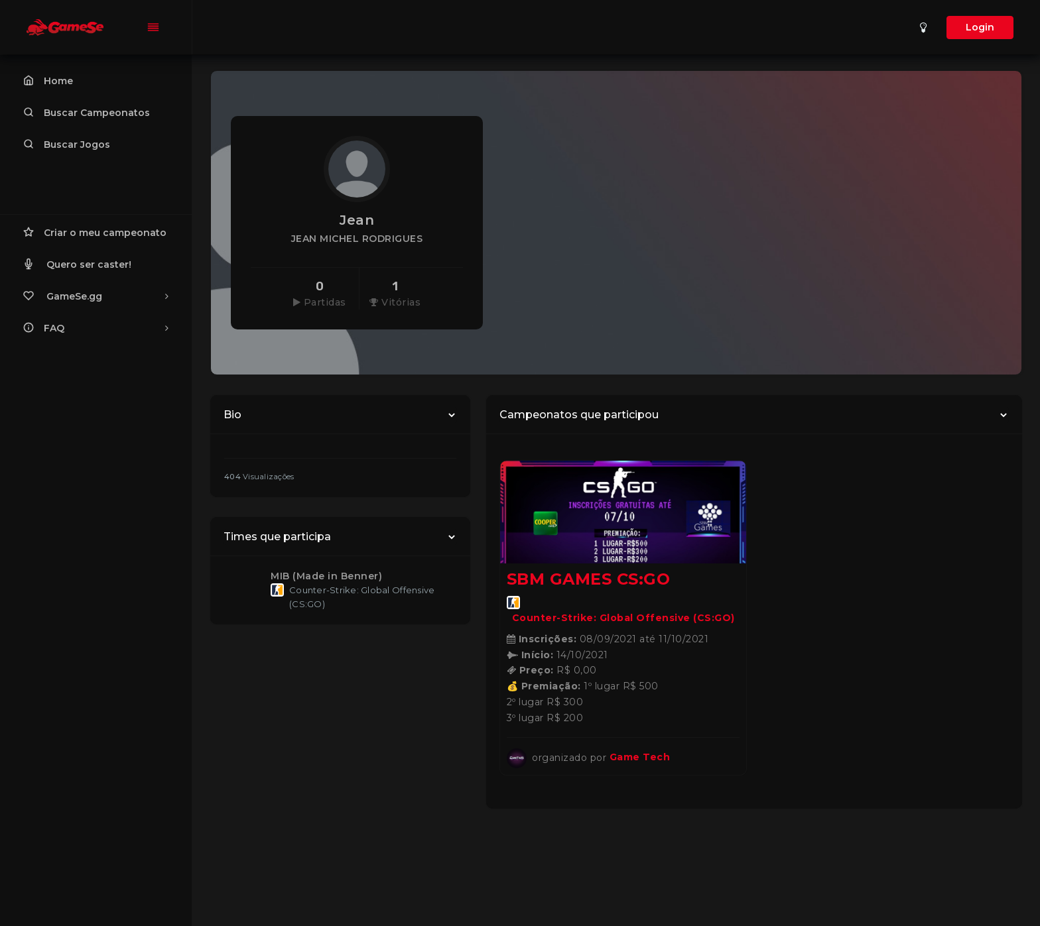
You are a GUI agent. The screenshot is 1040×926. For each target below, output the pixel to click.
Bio (232, 414)
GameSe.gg (95, 296)
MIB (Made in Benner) (326, 576)
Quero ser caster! (77, 264)
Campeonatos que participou (579, 414)
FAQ (95, 327)
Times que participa (277, 536)
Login (980, 27)
